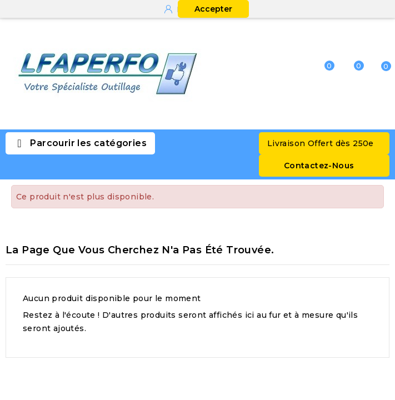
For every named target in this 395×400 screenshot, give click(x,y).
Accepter (213, 9)
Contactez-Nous (319, 166)
